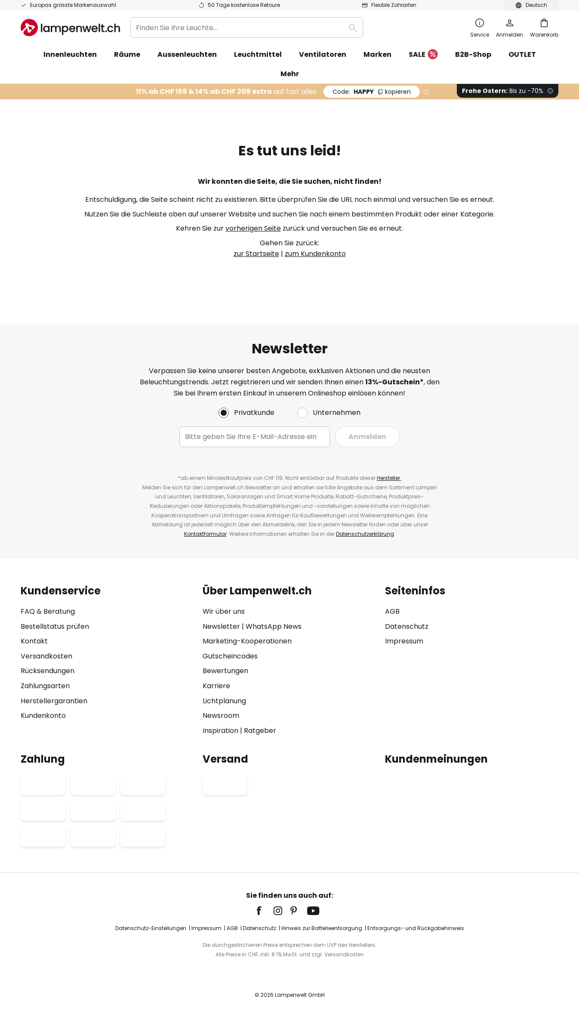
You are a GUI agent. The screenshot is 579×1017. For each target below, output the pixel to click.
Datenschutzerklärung (365, 534)
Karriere (216, 686)
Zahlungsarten (45, 686)
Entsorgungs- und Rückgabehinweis (415, 928)
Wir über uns (224, 611)
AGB (392, 611)
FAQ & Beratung (48, 611)
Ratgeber (260, 731)
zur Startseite (256, 254)
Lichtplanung (224, 701)
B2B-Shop (473, 54)
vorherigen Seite (253, 228)
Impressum (404, 641)
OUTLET (522, 54)
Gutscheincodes (230, 656)
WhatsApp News (274, 626)
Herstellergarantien (54, 701)
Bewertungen (225, 671)
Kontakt (34, 641)
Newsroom (221, 715)
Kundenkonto (43, 715)
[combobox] (247, 27)
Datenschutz (406, 626)
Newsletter (221, 626)
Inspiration (220, 731)
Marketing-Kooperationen (247, 641)
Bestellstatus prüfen (55, 626)
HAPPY (372, 91)
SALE (423, 55)
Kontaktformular (205, 534)
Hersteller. (389, 478)
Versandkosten (46, 656)
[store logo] (70, 27)
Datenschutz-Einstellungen (150, 928)
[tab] (107, 660)
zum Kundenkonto (315, 254)
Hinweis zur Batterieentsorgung (321, 928)
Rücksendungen (47, 671)
